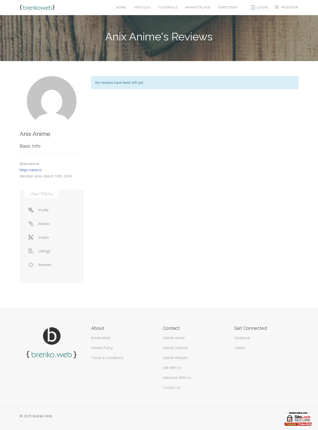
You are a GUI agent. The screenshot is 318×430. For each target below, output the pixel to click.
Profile (38, 210)
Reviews (39, 264)
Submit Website (175, 357)
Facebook (242, 337)
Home (121, 7)
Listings (39, 251)
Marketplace (198, 7)
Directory (228, 7)
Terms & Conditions (107, 357)
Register (286, 7)
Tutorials (168, 7)
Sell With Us (172, 367)
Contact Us (172, 387)
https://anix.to (31, 169)
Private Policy (102, 347)
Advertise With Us (177, 377)
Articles (142, 7)
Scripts (38, 237)
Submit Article (174, 337)
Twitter (240, 347)
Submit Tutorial (175, 347)
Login (259, 7)
